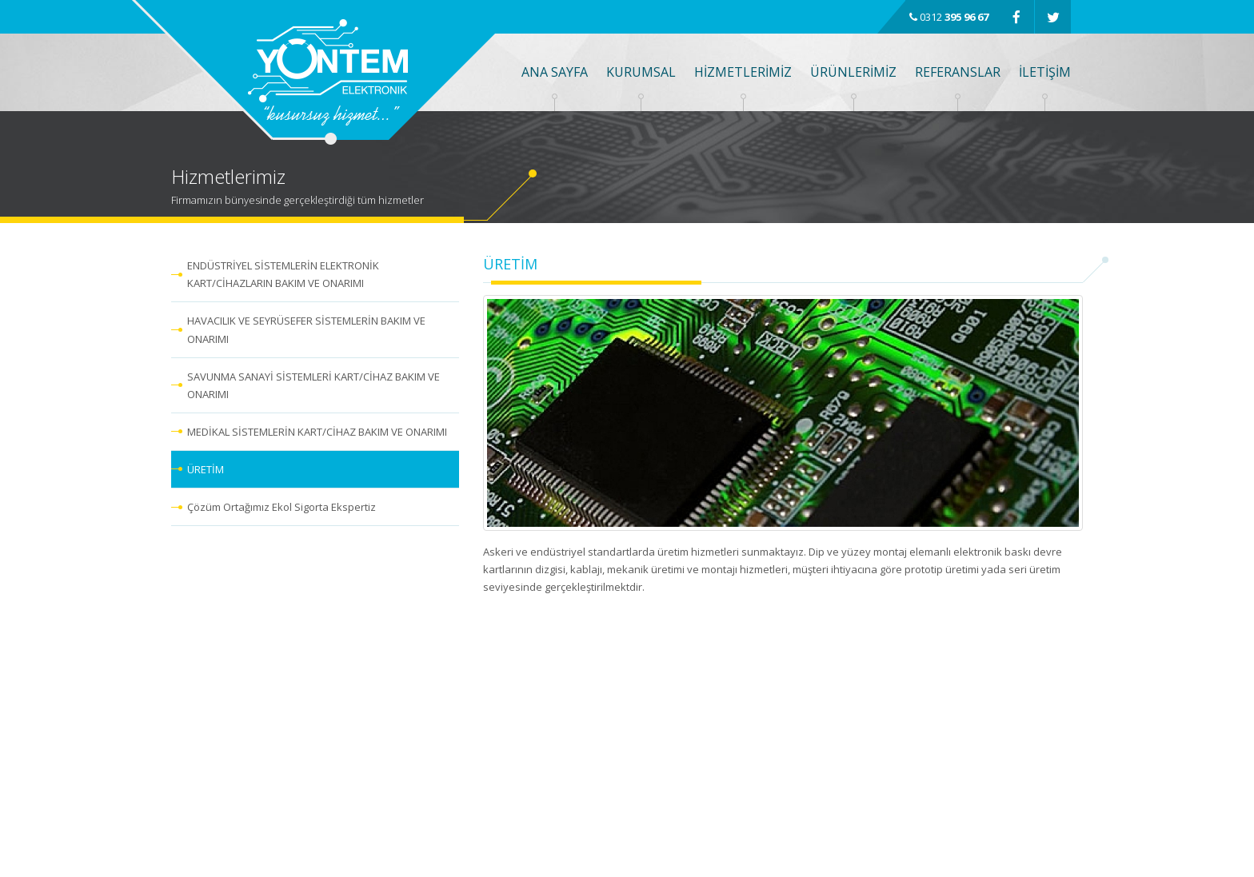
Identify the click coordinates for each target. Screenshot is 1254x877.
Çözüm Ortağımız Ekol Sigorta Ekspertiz (281, 507)
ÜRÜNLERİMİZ (853, 72)
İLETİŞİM (1045, 72)
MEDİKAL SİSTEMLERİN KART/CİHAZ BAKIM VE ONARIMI (317, 432)
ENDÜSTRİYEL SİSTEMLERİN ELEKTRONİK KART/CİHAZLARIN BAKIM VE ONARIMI (283, 274)
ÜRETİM (205, 469)
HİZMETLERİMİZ (743, 72)
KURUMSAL (641, 72)
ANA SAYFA (554, 72)
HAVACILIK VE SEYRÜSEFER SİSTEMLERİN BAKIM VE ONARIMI (306, 329)
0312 (948, 17)
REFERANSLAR (957, 72)
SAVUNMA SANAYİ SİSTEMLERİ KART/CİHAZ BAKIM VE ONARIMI (313, 385)
